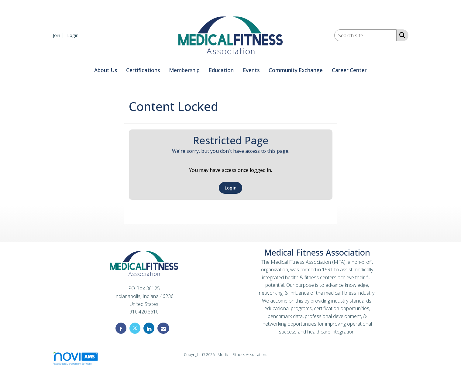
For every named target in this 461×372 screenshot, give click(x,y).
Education (221, 70)
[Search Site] (401, 34)
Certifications (143, 70)
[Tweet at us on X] (134, 328)
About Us (105, 70)
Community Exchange (296, 70)
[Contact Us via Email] (163, 328)
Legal (272, 354)
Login (230, 188)
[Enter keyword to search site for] (365, 35)
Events (251, 70)
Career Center (349, 70)
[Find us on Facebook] (120, 328)
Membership (184, 70)
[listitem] (59, 35)
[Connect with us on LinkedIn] (148, 328)
